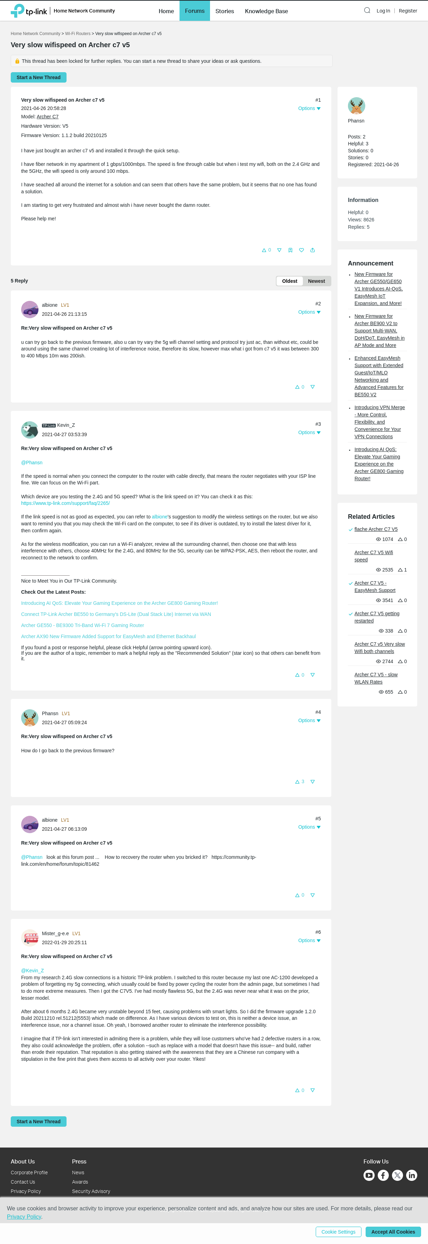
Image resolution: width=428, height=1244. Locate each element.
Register (408, 10)
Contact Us (23, 1182)
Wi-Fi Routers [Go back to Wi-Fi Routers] (78, 33)
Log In (383, 10)
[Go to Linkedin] (411, 1175)
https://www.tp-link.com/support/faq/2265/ (65, 503)
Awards (80, 1182)
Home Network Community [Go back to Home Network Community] (35, 33)
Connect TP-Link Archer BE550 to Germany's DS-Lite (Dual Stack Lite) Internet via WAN (116, 614)
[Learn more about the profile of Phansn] (31, 717)
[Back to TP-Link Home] (29, 10)
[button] (166, 10)
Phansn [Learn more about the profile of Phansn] (50, 713)
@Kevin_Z (32, 970)
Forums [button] (194, 11)
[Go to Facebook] (383, 1175)
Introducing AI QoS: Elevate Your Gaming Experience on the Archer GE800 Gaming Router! (119, 603)
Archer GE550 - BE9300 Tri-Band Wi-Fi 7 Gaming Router (82, 625)
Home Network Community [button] (84, 11)
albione (159, 516)
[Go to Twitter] (397, 1176)
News (78, 1172)
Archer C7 (48, 116)
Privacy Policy (26, 1191)
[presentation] (29, 309)
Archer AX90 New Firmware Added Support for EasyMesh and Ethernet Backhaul (108, 636)
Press (79, 1161)
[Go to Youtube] (369, 1175)
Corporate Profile (29, 1172)
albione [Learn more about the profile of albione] (50, 305)
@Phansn (32, 462)
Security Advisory (91, 1191)
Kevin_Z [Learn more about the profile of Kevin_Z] (66, 425)
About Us (23, 1161)
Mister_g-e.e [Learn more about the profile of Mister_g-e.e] (55, 933)
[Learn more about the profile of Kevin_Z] (31, 429)
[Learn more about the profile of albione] (31, 309)
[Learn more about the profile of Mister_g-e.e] (31, 937)
